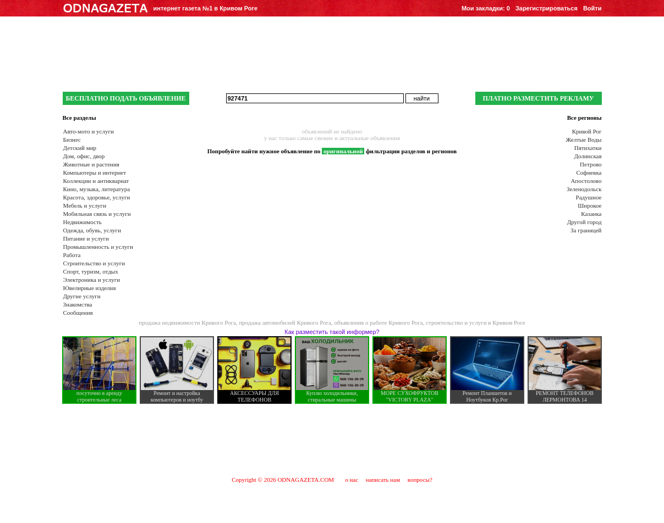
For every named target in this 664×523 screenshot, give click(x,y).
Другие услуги (82, 296)
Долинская (587, 156)
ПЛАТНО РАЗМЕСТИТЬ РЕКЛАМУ (538, 98)
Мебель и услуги (85, 205)
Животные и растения (91, 164)
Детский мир (80, 147)
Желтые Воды (583, 139)
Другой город (584, 222)
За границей (585, 230)
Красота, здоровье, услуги (96, 197)
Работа (72, 255)
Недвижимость (82, 222)
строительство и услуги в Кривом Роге (475, 322)
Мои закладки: (486, 8)
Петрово (590, 164)
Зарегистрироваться (546, 8)
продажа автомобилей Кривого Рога (285, 322)
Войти (592, 8)
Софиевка (589, 172)
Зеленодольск (584, 189)
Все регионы (584, 117)
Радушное (589, 197)
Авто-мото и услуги (88, 131)
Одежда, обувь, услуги (92, 230)
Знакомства (77, 304)
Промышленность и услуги (98, 246)
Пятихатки (588, 147)
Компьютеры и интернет (95, 172)
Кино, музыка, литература (96, 189)
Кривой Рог (587, 131)
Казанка (591, 213)
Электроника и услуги (91, 279)
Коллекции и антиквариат (96, 180)
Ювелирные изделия (89, 288)
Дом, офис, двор (84, 156)
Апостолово (585, 180)
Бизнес (72, 139)
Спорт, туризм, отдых (90, 271)
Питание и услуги (86, 238)
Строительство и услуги (94, 263)
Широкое (589, 205)
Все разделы (79, 117)
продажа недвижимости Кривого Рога (187, 322)
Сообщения (78, 312)
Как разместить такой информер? (331, 332)
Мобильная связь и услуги (97, 213)
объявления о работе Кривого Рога (378, 322)
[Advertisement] (332, 439)
